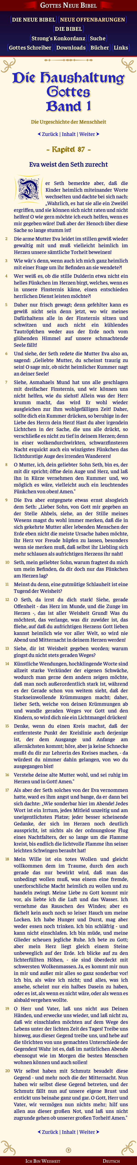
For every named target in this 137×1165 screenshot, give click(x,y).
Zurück (47, 133)
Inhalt (69, 133)
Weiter (89, 133)
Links (121, 47)
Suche (97, 37)
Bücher (99, 47)
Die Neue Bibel (33, 19)
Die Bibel (68, 28)
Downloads (71, 47)
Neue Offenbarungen (92, 19)
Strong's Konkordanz (58, 37)
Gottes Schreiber (30, 47)
